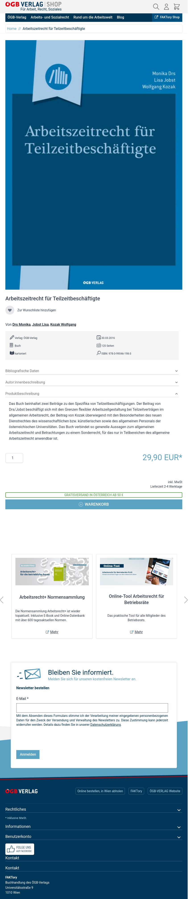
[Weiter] (186, 600)
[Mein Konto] (166, 6)
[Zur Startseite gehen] (33, 4)
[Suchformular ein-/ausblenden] (156, 6)
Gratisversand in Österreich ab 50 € (93, 495)
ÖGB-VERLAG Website (165, 791)
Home (12, 29)
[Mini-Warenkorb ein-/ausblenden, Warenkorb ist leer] (176, 6)
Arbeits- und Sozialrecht (50, 17)
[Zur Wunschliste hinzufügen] (9, 310)
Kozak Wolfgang (63, 324)
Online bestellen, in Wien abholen (100, 791)
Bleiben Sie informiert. (81, 672)
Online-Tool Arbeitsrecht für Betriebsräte (136, 599)
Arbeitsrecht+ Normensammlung (52, 597)
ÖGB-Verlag (17, 17)
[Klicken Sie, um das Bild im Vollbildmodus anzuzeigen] (93, 165)
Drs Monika (21, 324)
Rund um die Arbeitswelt (92, 17)
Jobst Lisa (40, 324)
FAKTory (136, 791)
